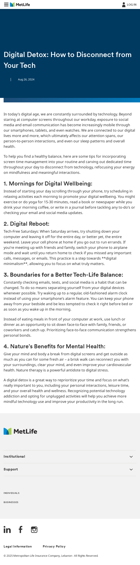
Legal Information (18, 546)
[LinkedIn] (7, 530)
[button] (6, 4)
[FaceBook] (20, 530)
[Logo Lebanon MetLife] (20, 433)
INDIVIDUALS (11, 493)
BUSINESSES (11, 502)
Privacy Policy (54, 546)
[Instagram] (34, 530)
